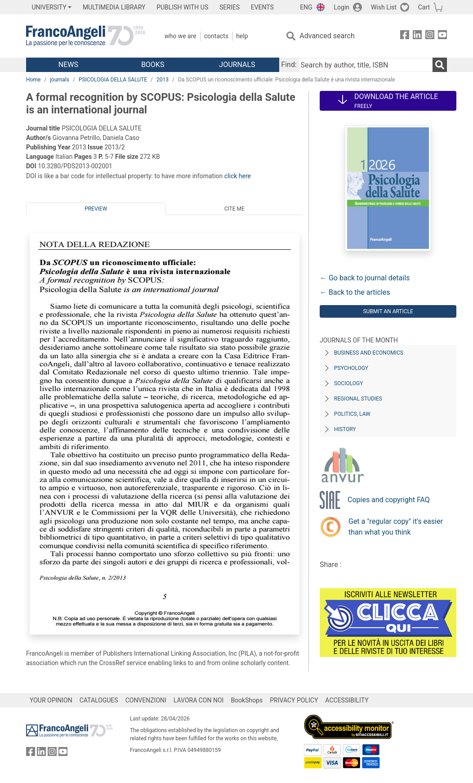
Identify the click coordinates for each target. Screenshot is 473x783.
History (345, 429)
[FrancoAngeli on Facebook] (404, 36)
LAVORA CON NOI (199, 700)
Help (242, 36)
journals (59, 79)
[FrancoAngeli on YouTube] (442, 36)
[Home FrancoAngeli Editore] (85, 36)
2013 (162, 79)
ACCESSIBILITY (346, 700)
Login (342, 7)
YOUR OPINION (51, 700)
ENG (306, 7)
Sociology (348, 383)
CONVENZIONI (145, 700)
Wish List (384, 7)
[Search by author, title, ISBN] (366, 65)
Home (33, 79)
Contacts (216, 36)
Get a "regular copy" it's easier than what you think (395, 526)
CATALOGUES (99, 700)
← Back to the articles (355, 292)
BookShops (247, 700)
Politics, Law (352, 414)
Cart (424, 7)
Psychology (351, 368)
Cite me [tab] (234, 209)
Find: (288, 64)
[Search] (440, 65)
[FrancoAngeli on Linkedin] (417, 36)
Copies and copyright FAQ (389, 499)
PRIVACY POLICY (294, 700)
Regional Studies (358, 399)
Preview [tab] (96, 209)
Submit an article (388, 311)
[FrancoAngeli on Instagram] (429, 36)
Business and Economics (368, 353)
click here (237, 176)
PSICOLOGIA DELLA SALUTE (113, 79)
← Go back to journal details (365, 278)
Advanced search (326, 36)
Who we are (180, 36)
